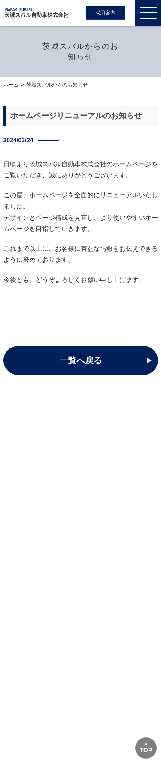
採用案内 (105, 13)
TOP (146, 750)
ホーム (11, 85)
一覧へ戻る (80, 360)
